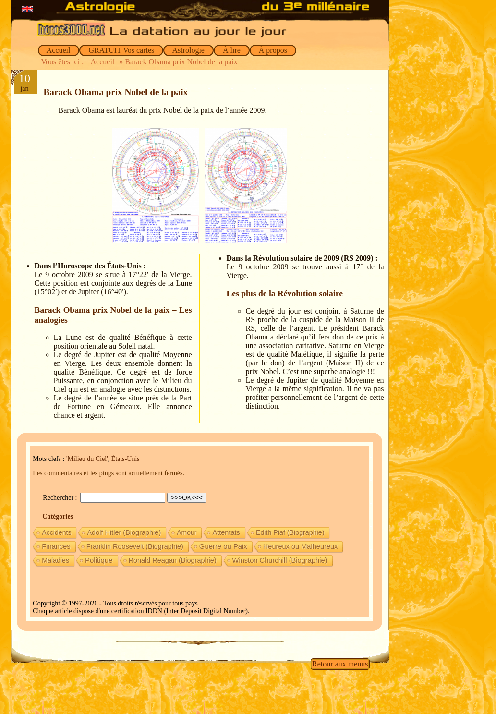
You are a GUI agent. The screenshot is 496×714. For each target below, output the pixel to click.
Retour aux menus (340, 664)
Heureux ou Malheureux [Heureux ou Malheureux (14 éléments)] (300, 546)
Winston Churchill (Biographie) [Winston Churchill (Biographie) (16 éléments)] (279, 560)
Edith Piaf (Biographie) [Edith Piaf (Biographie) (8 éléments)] (290, 532)
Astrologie (188, 50)
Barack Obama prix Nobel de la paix (116, 92)
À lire (231, 50)
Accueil (58, 50)
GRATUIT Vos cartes (121, 50)
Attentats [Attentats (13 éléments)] (226, 532)
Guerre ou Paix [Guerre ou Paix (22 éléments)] (223, 546)
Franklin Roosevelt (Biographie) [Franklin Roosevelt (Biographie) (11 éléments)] (134, 546)
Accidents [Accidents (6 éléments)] (56, 532)
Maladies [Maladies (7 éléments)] (55, 560)
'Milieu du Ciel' (87, 458)
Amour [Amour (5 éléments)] (186, 532)
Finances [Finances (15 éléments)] (56, 546)
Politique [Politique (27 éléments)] (99, 560)
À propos (273, 50)
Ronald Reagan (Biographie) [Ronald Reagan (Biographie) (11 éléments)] (173, 560)
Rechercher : (61, 497)
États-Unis (125, 458)
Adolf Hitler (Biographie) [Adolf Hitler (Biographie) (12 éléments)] (124, 532)
